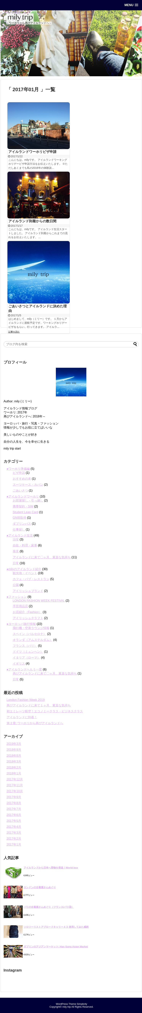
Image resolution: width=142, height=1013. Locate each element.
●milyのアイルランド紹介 (24, 569)
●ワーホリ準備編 (18, 468)
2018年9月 (14, 749)
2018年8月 (14, 755)
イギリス (19, 663)
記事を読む (14, 331)
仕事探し (19, 529)
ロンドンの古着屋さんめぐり (40, 887)
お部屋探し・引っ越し (28, 500)
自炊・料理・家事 (25, 545)
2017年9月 (14, 797)
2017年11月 (15, 785)
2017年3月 (14, 832)
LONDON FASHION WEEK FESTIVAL (39, 600)
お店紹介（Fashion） (27, 612)
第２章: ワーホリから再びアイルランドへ (35, 723)
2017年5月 (14, 820)
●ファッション (17, 596)
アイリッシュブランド (28, 591)
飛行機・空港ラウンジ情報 (31, 628)
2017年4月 (14, 826)
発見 (16, 551)
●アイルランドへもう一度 (24, 669)
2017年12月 (15, 779)
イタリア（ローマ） (26, 657)
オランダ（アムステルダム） (32, 639)
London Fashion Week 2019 (26, 699)
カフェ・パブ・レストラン (31, 579)
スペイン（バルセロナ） (29, 634)
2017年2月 (14, 838)
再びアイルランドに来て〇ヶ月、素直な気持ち (45, 673)
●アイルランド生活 (20, 535)
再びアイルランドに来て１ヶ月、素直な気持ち (39, 705)
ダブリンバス (22, 523)
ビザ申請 (19, 472)
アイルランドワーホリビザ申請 (32, 152)
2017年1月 (14, 844)
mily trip (66, 1006)
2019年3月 (14, 743)
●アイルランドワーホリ (23, 496)
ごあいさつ (20, 490)
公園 (16, 585)
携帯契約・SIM (23, 506)
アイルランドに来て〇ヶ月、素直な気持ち (42, 557)
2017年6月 (14, 815)
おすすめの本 (22, 478)
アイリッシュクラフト (28, 618)
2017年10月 (15, 791)
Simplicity (82, 1003)
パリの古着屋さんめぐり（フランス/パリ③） (49, 907)
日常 (16, 563)
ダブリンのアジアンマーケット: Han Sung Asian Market (56, 946)
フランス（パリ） (25, 645)
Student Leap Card (25, 512)
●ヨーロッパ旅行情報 (21, 624)
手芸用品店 (20, 606)
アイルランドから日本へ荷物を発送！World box (51, 867)
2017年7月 (14, 809)
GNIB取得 (19, 517)
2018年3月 (14, 761)
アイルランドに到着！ (22, 717)
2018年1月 (14, 773)
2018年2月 (14, 767)
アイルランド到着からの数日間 (32, 221)
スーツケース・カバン (28, 484)
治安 (16, 539)
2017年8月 (14, 803)
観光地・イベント (25, 573)
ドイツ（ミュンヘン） (28, 651)
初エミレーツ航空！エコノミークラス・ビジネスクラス (45, 711)
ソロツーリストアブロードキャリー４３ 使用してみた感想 (56, 926)
